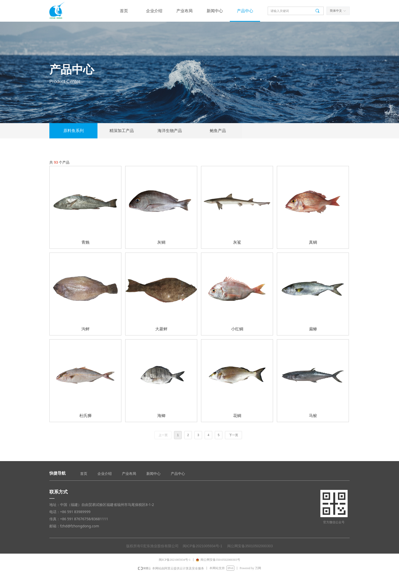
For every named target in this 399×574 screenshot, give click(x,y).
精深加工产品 (121, 130)
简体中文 (336, 10)
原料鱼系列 (73, 130)
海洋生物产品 (170, 130)
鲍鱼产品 (218, 130)
